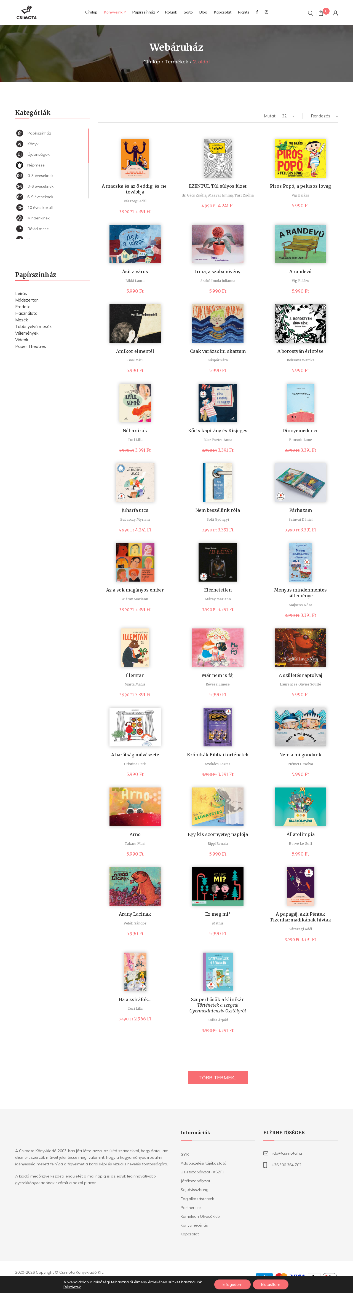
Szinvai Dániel (300, 519)
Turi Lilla (135, 440)
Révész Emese (218, 684)
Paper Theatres (30, 346)
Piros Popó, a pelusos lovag (300, 186)
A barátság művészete (135, 754)
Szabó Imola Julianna (217, 281)
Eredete (23, 306)
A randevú (300, 271)
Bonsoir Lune (300, 440)
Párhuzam (300, 510)
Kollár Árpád (217, 1020)
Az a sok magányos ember (135, 590)
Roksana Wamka (300, 360)
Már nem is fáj (218, 675)
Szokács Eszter (217, 764)
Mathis (218, 923)
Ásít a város (135, 271)
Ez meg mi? (217, 914)
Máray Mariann (135, 599)
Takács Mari (135, 844)
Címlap (151, 61)
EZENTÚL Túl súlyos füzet (218, 186)
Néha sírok (135, 430)
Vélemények (26, 333)
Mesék (21, 319)
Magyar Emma (220, 195)
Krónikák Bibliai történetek (218, 754)
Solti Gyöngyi (218, 519)
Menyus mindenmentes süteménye (300, 592)
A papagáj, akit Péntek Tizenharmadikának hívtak (300, 917)
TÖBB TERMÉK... (218, 1077)
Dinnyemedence (300, 430)
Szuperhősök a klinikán (217, 1005)
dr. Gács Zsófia (194, 195)
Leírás (21, 293)
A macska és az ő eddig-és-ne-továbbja (135, 189)
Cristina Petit (135, 764)
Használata (26, 313)
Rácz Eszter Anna (218, 440)
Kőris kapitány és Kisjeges (217, 430)
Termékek (176, 61)
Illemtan (135, 675)
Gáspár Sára (218, 360)
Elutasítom (271, 1284)
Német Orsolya (300, 764)
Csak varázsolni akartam (218, 351)
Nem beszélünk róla (218, 510)
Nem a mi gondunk (300, 754)
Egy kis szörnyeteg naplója (218, 834)
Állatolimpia (301, 834)
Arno (135, 834)
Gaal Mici (135, 360)
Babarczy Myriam (135, 519)
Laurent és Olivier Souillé (300, 684)
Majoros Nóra (300, 605)
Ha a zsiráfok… (135, 999)
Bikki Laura (135, 281)
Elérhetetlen (218, 590)
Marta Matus (135, 684)
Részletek (71, 1286)
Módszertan (27, 300)
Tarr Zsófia (244, 195)
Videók (21, 339)
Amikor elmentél (135, 351)
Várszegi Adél (135, 201)
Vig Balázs (300, 195)
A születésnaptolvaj (300, 675)
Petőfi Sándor (135, 923)
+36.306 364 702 (286, 1164)
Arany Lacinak (135, 914)
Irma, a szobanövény (217, 271)
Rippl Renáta (218, 844)
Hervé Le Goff (300, 844)
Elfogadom (232, 1284)
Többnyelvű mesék (33, 326)
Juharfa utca (135, 510)
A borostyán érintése (300, 351)
